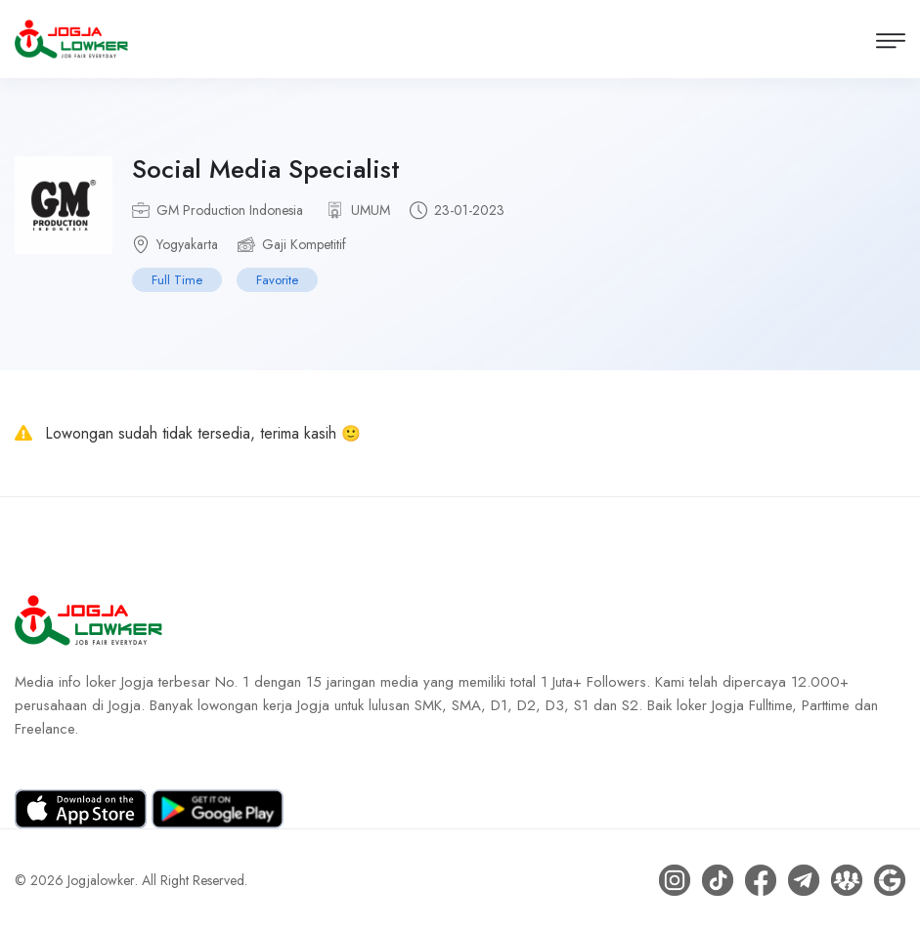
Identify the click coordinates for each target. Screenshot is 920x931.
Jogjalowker (101, 880)
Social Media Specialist (266, 169)
